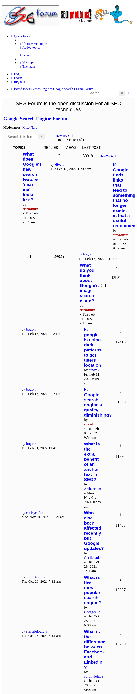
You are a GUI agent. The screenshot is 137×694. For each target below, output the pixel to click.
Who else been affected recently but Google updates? (94, 530)
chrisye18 (33, 512)
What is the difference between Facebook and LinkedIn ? (94, 649)
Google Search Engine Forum (35, 118)
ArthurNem (92, 488)
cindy (93, 370)
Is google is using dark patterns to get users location (93, 347)
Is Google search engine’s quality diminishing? (98, 402)
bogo (87, 254)
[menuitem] (33, 44)
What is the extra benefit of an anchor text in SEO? (92, 461)
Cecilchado (92, 557)
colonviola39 (93, 676)
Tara (34, 127)
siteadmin (30, 209)
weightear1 (34, 577)
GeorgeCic (92, 612)
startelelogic (35, 631)
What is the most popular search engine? (92, 590)
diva (58, 164)
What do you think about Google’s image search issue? (89, 283)
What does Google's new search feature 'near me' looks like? (32, 177)
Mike (26, 127)
